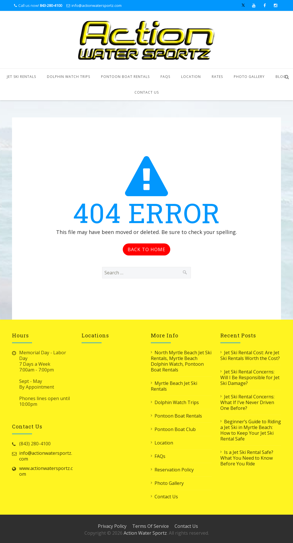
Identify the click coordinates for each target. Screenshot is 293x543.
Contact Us (146, 92)
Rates (217, 76)
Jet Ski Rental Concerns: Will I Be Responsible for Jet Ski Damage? (250, 377)
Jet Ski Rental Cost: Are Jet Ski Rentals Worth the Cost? (250, 355)
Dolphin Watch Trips (68, 76)
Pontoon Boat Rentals (125, 76)
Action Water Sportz (145, 533)
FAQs (165, 76)
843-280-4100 (51, 5)
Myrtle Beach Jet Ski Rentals (174, 386)
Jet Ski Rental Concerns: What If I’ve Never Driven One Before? (247, 402)
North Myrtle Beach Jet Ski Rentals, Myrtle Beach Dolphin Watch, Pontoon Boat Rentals (181, 361)
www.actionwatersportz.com (46, 471)
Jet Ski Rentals (21, 76)
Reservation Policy (174, 470)
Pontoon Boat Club (175, 429)
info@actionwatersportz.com (97, 5)
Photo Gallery (249, 76)
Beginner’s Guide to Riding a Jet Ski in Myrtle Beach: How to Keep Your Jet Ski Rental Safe (250, 430)
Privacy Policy (112, 526)
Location (191, 76)
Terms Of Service (150, 526)
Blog (281, 76)
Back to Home (146, 249)
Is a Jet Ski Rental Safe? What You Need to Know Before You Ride (246, 458)
